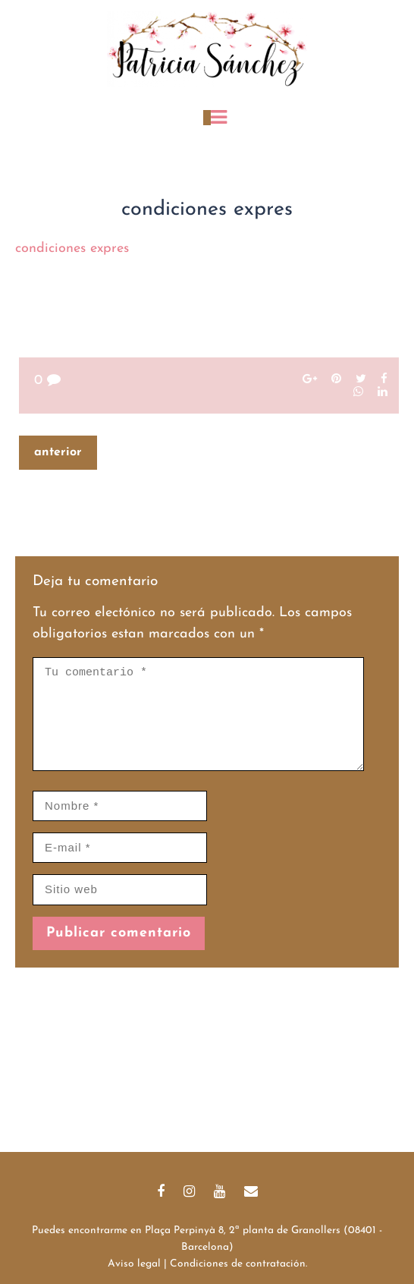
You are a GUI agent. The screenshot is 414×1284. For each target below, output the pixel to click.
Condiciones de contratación (238, 1264)
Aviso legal (134, 1264)
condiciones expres (72, 248)
